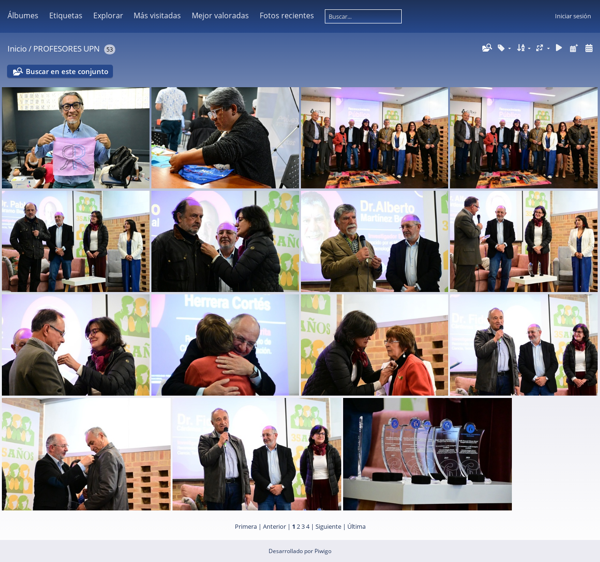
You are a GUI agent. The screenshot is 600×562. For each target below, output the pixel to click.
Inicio (17, 48)
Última (356, 526)
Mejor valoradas (220, 15)
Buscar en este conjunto (67, 71)
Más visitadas (157, 15)
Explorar (108, 15)
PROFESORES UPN (66, 48)
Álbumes (23, 15)
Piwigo (323, 551)
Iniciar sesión (573, 16)
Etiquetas (65, 15)
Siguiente (328, 526)
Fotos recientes (287, 15)
